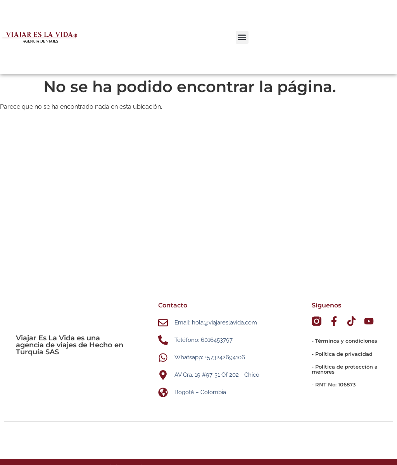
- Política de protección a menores (345, 369)
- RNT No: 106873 (334, 384)
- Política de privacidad (342, 354)
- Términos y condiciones (344, 341)
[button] (242, 37)
